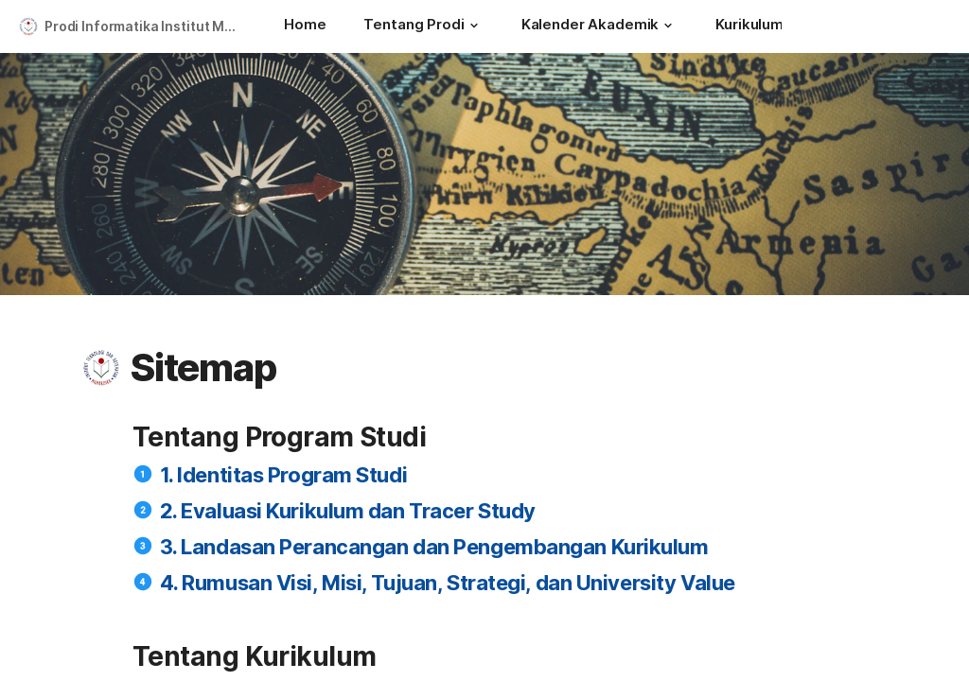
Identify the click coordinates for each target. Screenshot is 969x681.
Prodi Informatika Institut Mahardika (145, 26)
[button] (474, 25)
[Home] (304, 26)
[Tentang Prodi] (423, 26)
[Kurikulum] (758, 26)
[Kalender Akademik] (599, 26)
